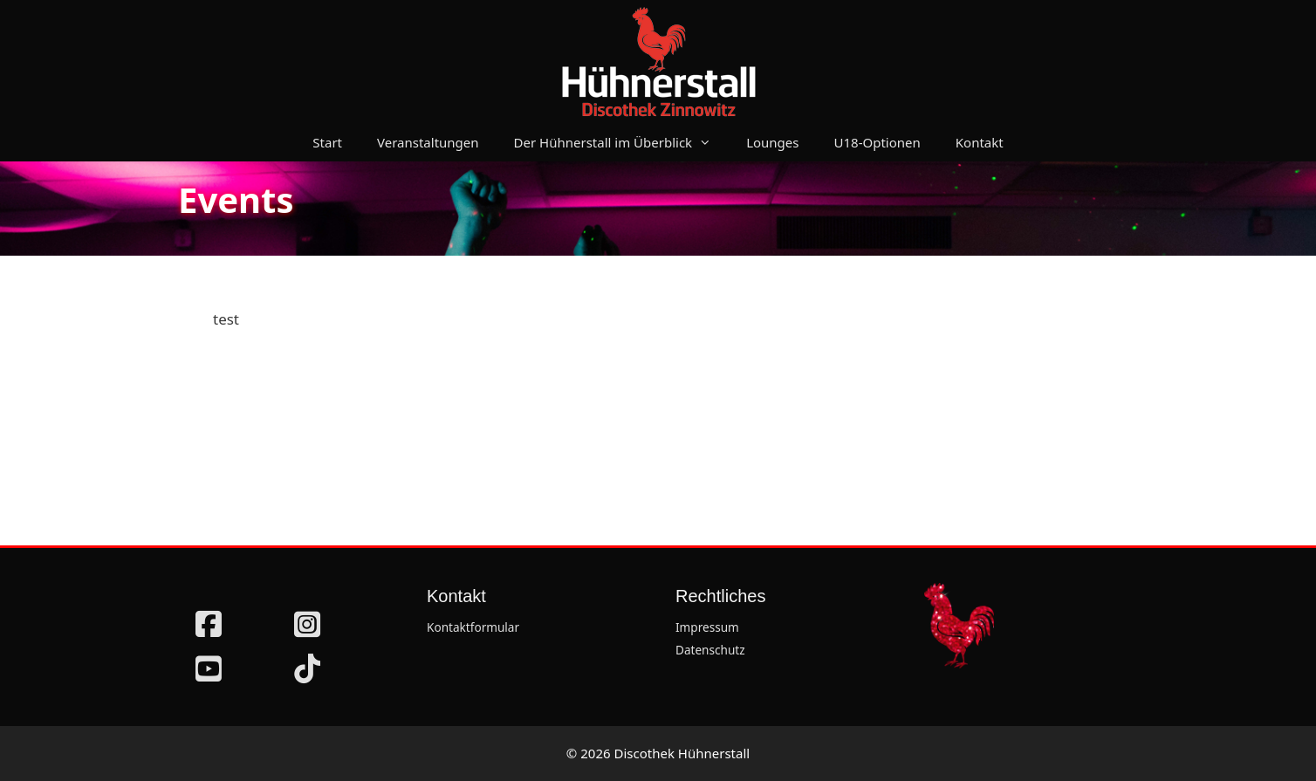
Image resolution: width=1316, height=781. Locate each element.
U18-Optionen (877, 142)
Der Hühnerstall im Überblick (622, 142)
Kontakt (980, 142)
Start (327, 142)
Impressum (707, 627)
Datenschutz (710, 649)
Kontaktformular (473, 627)
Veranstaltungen (428, 142)
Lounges (772, 142)
